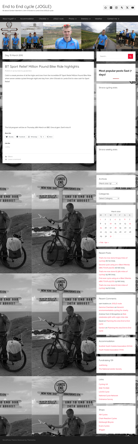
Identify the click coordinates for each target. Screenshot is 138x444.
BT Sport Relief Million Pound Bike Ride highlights (42, 66)
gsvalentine (27, 71)
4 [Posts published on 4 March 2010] (115, 219)
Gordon (102, 328)
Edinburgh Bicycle (106, 422)
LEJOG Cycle (104, 392)
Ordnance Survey (106, 399)
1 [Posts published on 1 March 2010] (100, 219)
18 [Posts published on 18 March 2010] (115, 228)
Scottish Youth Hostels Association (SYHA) (115, 346)
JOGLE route (58, 19)
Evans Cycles (104, 426)
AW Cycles (103, 415)
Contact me (113, 19)
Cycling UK (103, 384)
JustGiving (103, 365)
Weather (98, 19)
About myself (9, 19)
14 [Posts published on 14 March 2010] (130, 224)
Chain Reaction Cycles (108, 418)
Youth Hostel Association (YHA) (111, 350)
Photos (73, 19)
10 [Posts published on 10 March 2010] (111, 224)
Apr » (106, 242)
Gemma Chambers (106, 307)
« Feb (101, 242)
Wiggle (102, 430)
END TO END (104, 388)
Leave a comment (14, 159)
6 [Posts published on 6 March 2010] (124, 219)
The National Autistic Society (110, 369)
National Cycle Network (108, 396)
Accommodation (27, 19)
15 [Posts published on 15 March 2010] (101, 228)
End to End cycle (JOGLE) (26, 6)
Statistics (86, 19)
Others (10, 157)
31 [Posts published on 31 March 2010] (110, 236)
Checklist (44, 19)
